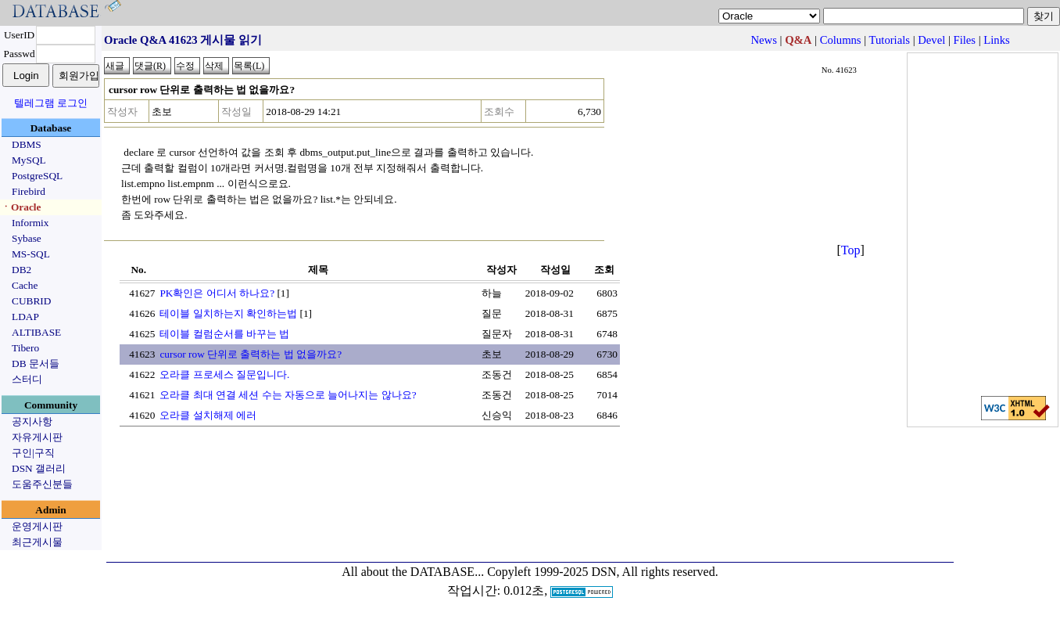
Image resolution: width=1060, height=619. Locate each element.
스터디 (27, 379)
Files (965, 40)
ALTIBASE (36, 332)
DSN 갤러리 (39, 468)
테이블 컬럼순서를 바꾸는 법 (224, 334)
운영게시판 (37, 526)
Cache (25, 285)
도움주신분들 (42, 484)
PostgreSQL (37, 176)
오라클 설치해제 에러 (207, 415)
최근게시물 (37, 542)
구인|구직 (33, 453)
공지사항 (32, 421)
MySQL (29, 160)
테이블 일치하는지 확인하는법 (228, 313)
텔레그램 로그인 (51, 103)
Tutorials (889, 40)
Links (996, 40)
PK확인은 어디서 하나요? (216, 293)
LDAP (25, 316)
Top (851, 250)
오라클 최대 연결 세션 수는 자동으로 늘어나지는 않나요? (287, 395)
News (764, 40)
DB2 (21, 269)
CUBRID (31, 301)
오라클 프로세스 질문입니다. (224, 374)
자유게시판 (37, 437)
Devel (931, 40)
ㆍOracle (21, 207)
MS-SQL (31, 254)
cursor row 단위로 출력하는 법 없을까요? (250, 354)
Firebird (28, 191)
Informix (30, 223)
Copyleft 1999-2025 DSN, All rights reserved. (602, 571)
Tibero (25, 348)
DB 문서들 (35, 363)
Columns (840, 40)
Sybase (26, 238)
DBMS (26, 144)
